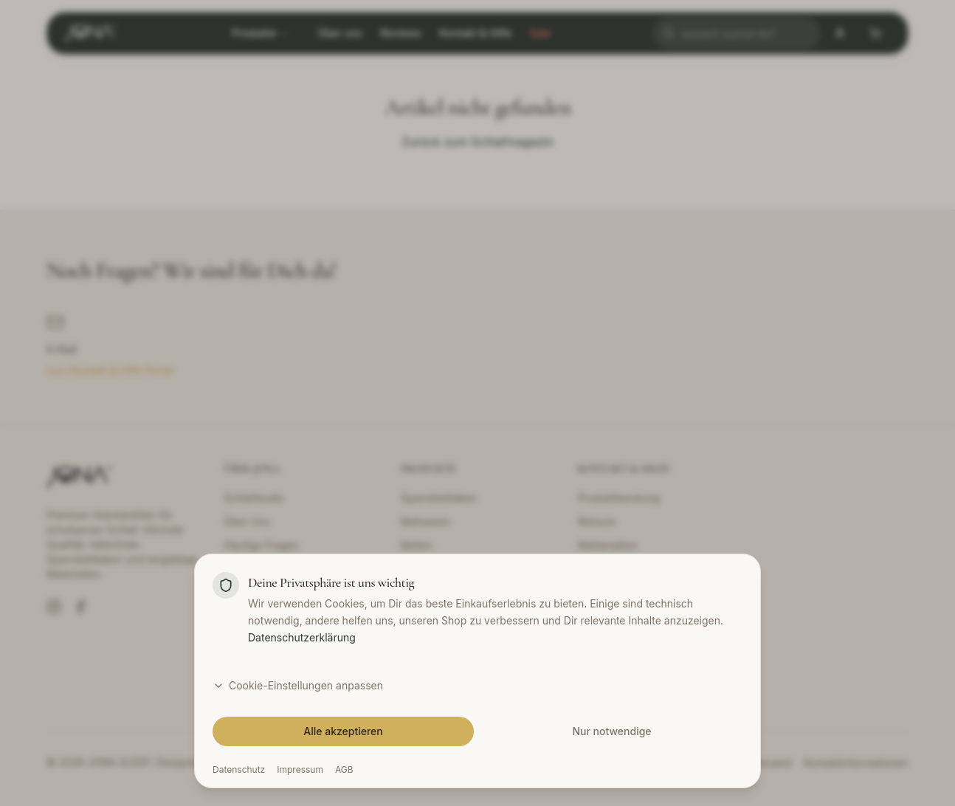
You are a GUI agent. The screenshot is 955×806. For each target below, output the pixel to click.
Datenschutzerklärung (302, 700)
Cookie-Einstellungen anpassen (298, 748)
